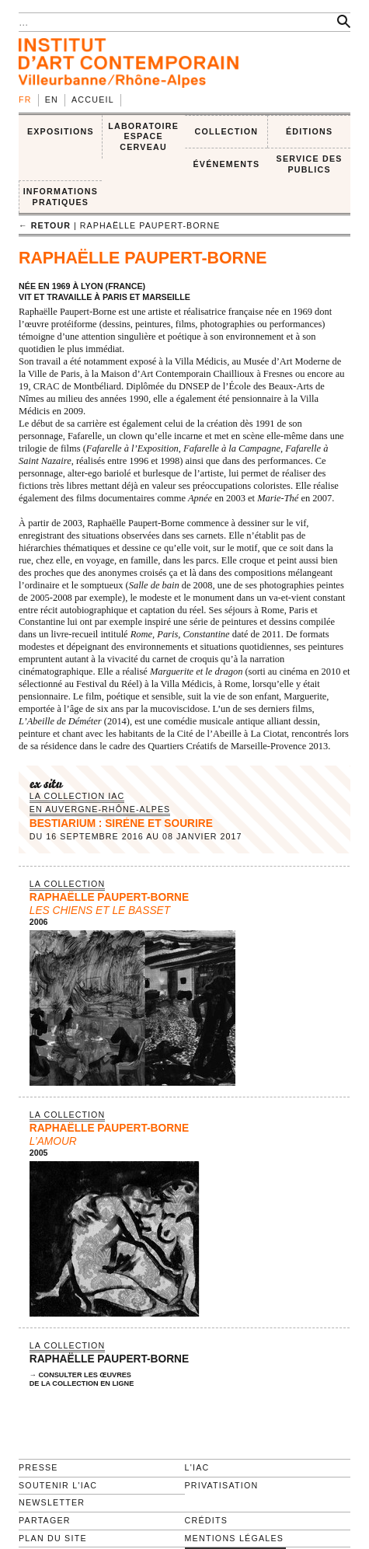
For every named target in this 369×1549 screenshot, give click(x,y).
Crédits (206, 1520)
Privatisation (222, 1485)
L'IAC (197, 1467)
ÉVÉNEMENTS (226, 164)
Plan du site (53, 1538)
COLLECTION (227, 131)
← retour (45, 225)
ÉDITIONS (309, 131)
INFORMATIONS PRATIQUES (60, 197)
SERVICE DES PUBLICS (310, 164)
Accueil (92, 99)
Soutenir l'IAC (58, 1485)
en (51, 99)
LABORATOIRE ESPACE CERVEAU (143, 136)
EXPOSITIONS (60, 131)
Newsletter (52, 1502)
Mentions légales (234, 1538)
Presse (38, 1467)
